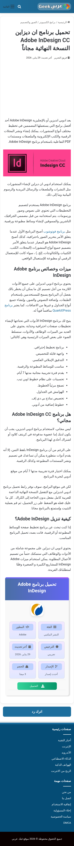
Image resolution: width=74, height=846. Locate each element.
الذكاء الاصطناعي (61, 758)
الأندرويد (66, 752)
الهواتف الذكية (63, 764)
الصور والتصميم (28, 22)
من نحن (66, 792)
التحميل (37, 686)
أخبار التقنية (64, 740)
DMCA (67, 822)
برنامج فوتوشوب (54, 231)
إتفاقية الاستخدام (61, 804)
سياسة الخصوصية (61, 816)
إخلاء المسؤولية (62, 810)
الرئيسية (64, 22)
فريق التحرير (60, 57)
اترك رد (37, 712)
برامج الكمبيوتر (47, 22)
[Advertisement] (37, 87)
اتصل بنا (66, 798)
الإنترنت (66, 746)
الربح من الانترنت (61, 770)
